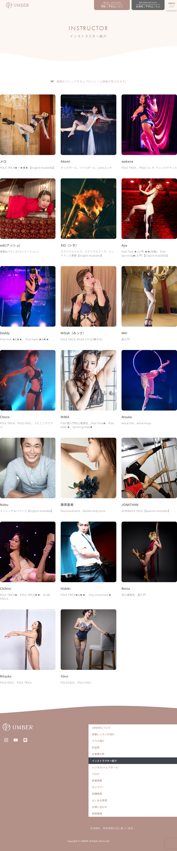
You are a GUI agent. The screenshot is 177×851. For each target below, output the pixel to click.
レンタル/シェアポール (105, 767)
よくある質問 (99, 800)
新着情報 (97, 780)
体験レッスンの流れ (103, 734)
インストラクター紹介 (104, 760)
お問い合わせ (99, 807)
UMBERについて (101, 727)
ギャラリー (98, 787)
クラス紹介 (98, 741)
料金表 (96, 747)
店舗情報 (97, 793)
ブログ (96, 774)
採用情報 (97, 813)
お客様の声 (98, 754)
